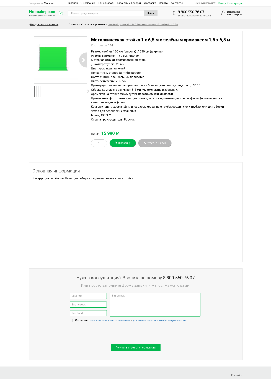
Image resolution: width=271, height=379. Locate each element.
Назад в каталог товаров (44, 24)
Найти (150, 13)
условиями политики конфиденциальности (159, 320)
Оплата (163, 3)
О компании (88, 3)
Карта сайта (236, 375)
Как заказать (106, 3)
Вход (221, 3)
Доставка (150, 3)
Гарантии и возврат (129, 3)
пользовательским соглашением (110, 320)
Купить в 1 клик (155, 143)
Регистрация (234, 3)
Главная (73, 3)
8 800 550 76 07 (191, 11)
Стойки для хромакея (93, 24)
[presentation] (136, 333)
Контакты (177, 3)
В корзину (122, 143)
